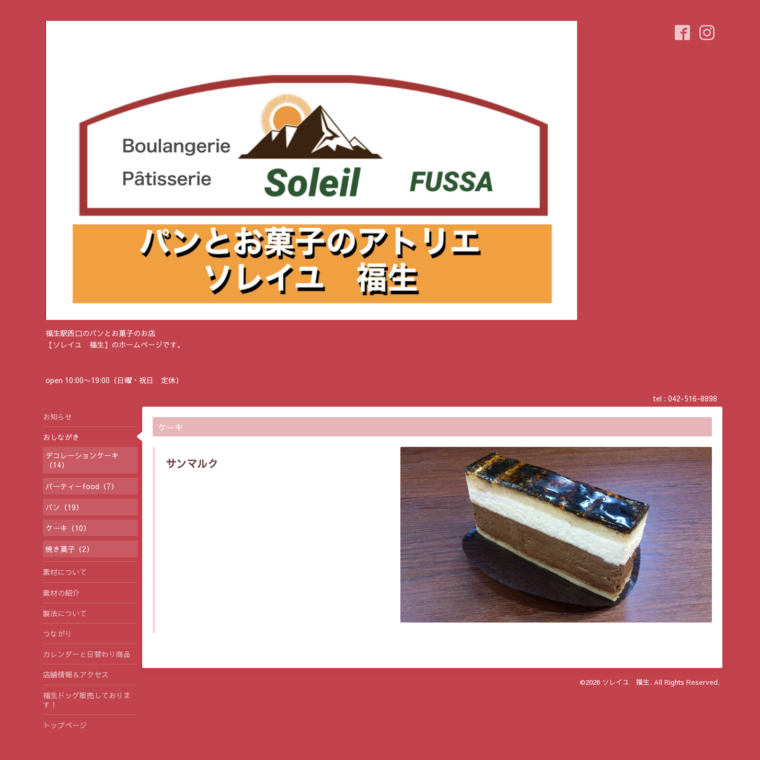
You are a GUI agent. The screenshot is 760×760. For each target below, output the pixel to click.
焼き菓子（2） (69, 549)
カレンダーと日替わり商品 (87, 654)
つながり (57, 633)
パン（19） (64, 507)
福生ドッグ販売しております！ (87, 700)
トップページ (65, 725)
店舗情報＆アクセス (76, 674)
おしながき (61, 437)
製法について (65, 613)
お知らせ (57, 416)
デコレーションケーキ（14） (82, 460)
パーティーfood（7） (81, 486)
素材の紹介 (61, 593)
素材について (65, 572)
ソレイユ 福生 (626, 682)
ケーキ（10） (67, 528)
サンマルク (192, 463)
